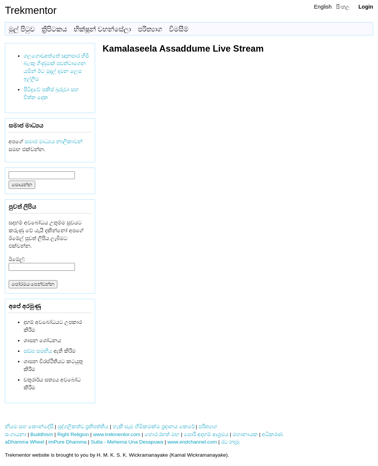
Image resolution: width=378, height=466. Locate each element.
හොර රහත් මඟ (162, 434)
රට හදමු (230, 442)
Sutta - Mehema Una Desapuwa (127, 442)
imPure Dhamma (67, 442)
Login (366, 7)
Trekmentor (31, 10)
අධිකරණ (272, 434)
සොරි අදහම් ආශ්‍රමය (206, 434)
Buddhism (41, 434)
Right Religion (73, 434)
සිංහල (343, 7)
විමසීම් (178, 29)
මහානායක (245, 434)
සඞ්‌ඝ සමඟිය (38, 351)
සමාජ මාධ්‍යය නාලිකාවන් (53, 141)
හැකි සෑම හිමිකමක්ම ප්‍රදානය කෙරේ (153, 426)
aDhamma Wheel (24, 442)
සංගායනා (15, 434)
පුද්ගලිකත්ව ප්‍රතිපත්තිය (83, 426)
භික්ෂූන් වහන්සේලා (102, 29)
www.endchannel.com (192, 442)
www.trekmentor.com (116, 434)
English (323, 7)
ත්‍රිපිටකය (54, 29)
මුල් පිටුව (22, 29)
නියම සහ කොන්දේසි (29, 426)
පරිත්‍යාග (150, 29)
